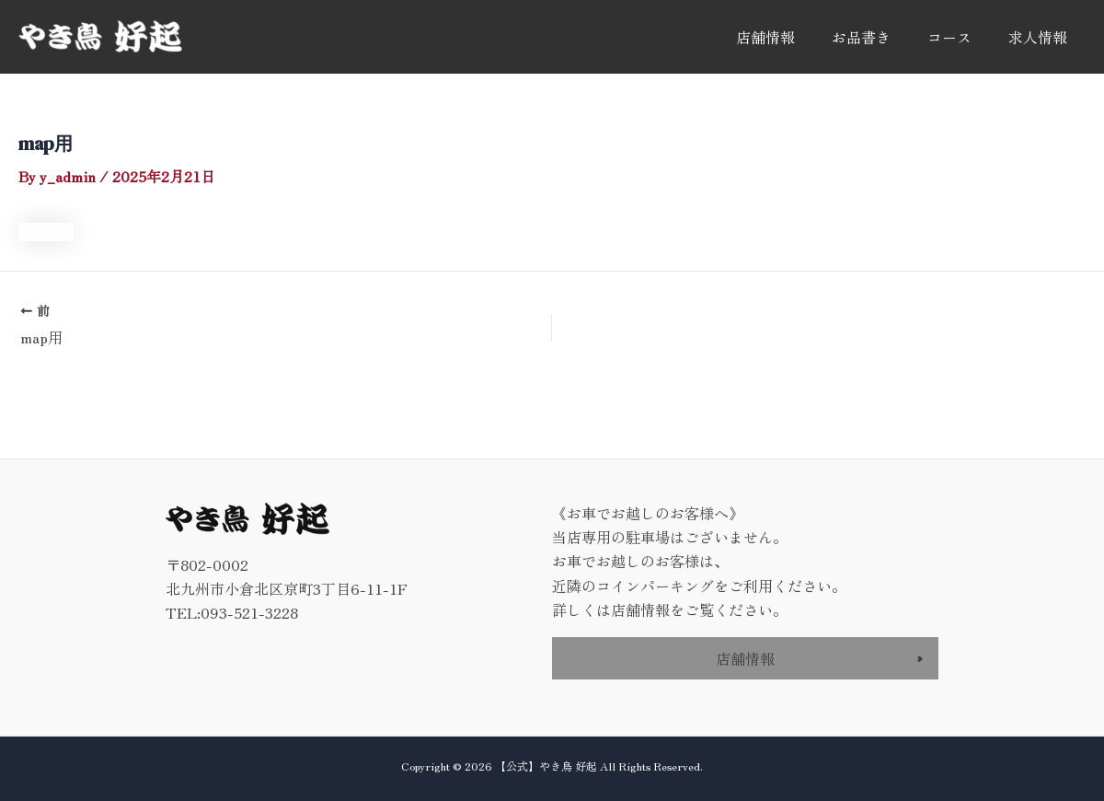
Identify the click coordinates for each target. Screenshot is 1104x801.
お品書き (861, 37)
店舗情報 (765, 37)
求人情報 (1037, 37)
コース (949, 37)
